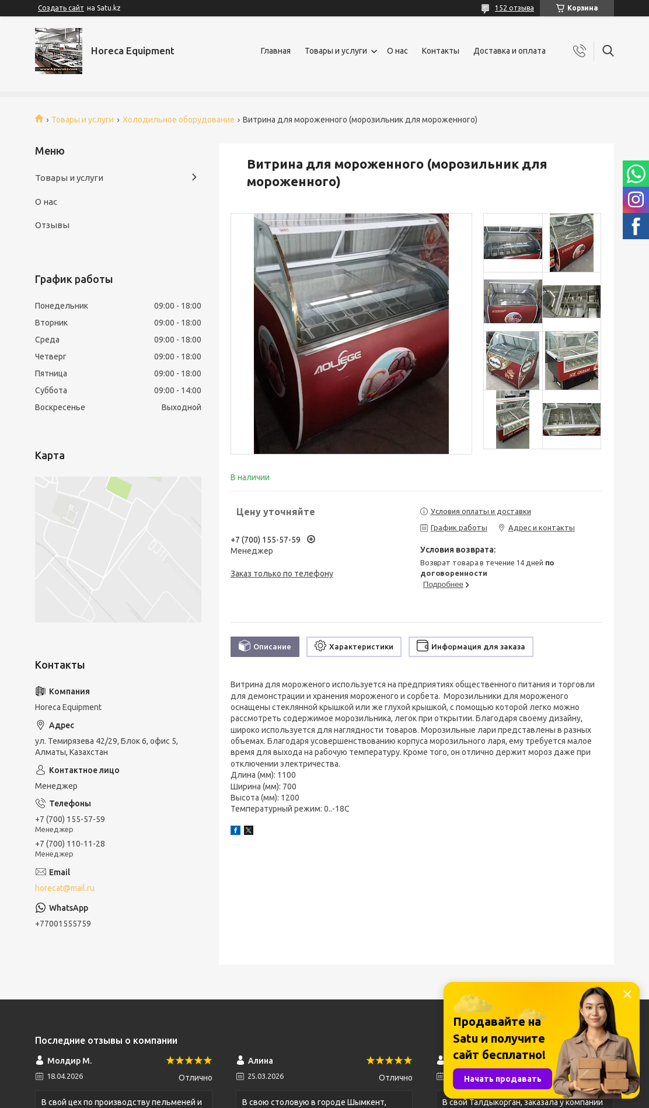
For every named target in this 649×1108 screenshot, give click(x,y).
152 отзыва (514, 8)
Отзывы (52, 225)
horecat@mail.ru (65, 888)
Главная (276, 50)
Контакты (440, 50)
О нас (397, 50)
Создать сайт (61, 8)
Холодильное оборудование (179, 119)
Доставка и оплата (509, 50)
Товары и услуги (336, 50)
